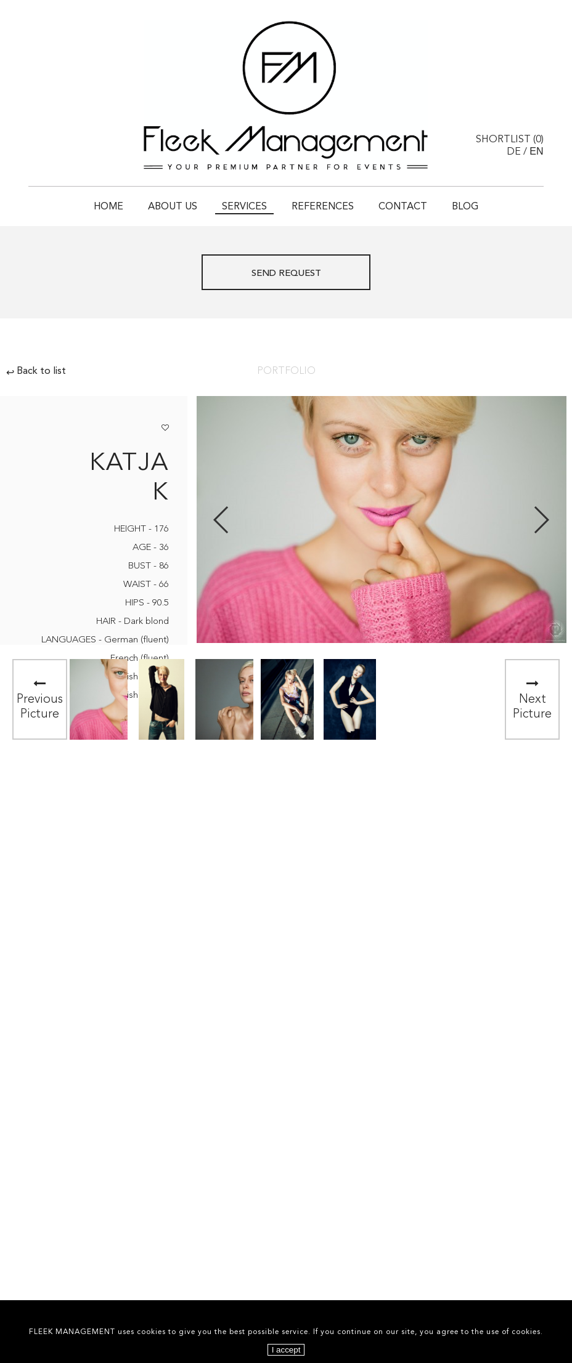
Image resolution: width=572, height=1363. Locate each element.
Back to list (36, 371)
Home (108, 207)
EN (536, 151)
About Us (172, 207)
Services (244, 207)
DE (514, 152)
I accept (286, 1349)
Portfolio (286, 371)
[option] (99, 699)
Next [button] (541, 519)
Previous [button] (221, 519)
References (323, 207)
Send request (286, 273)
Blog (465, 207)
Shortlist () (510, 140)
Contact (402, 207)
